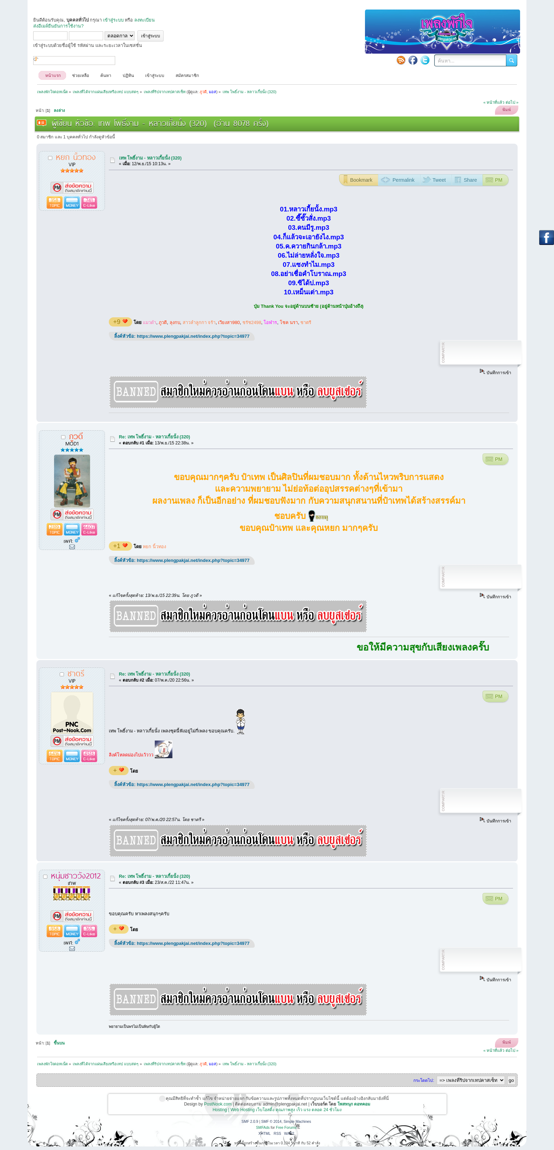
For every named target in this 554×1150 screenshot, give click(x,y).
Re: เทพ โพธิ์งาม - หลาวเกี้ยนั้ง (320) (154, 436)
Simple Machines (297, 1122)
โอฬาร (270, 322)
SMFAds (263, 1128)
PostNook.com (218, 1104)
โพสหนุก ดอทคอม (353, 1104)
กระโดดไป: (423, 1080)
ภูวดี (163, 322)
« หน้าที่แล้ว (494, 102)
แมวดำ (149, 322)
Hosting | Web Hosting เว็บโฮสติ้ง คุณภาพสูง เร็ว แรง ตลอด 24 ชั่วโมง (277, 1109)
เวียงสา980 (229, 322)
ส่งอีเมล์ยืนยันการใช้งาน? (58, 26)
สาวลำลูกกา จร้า (199, 322)
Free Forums (286, 1128)
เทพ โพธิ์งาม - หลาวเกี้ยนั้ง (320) (150, 158)
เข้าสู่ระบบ (113, 20)
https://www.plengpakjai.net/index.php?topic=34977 (193, 336)
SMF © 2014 (271, 1122)
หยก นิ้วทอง (154, 546)
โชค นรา (289, 322)
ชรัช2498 (251, 322)
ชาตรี (305, 322)
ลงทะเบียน (144, 20)
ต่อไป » (512, 102)
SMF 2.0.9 (250, 1122)
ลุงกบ (175, 322)
